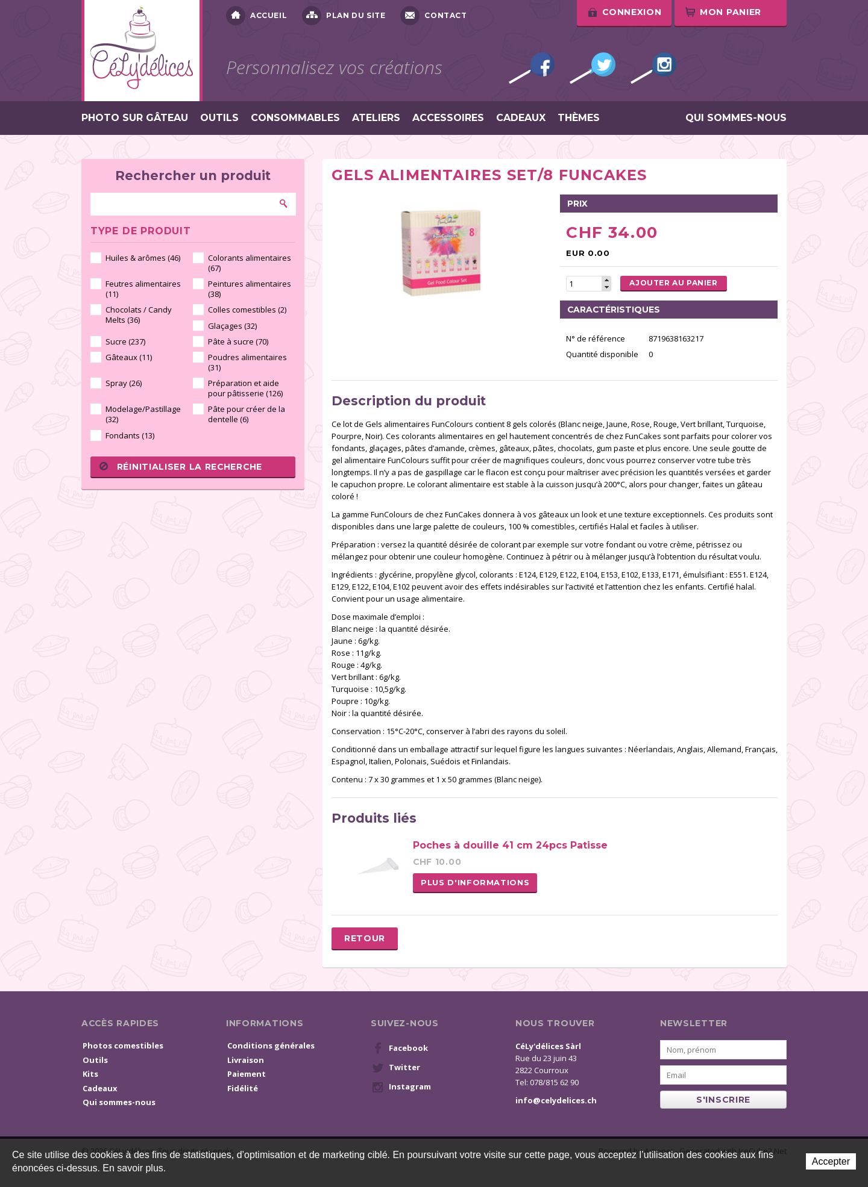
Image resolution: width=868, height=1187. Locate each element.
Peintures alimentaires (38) (249, 288)
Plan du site (343, 15)
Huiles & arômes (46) (142, 257)
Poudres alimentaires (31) (247, 362)
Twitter (592, 68)
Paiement (246, 1073)
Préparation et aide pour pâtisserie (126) (245, 388)
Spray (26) (123, 383)
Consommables (295, 118)
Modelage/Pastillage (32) (143, 414)
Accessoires (448, 118)
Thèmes (579, 118)
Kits (90, 1073)
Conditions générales (271, 1045)
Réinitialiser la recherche (180, 466)
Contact (433, 15)
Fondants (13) (129, 435)
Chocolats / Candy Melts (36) (138, 314)
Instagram (653, 68)
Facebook (532, 68)
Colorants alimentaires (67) (249, 262)
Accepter (831, 1161)
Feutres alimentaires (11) (143, 288)
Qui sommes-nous (736, 118)
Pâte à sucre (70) (238, 341)
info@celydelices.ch (556, 1100)
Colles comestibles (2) (247, 309)
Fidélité (242, 1088)
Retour (364, 938)
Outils (219, 118)
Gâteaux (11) (128, 357)
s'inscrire (723, 1099)
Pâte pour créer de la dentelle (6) (246, 414)
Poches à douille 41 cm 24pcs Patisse (510, 845)
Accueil (256, 15)
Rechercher (283, 203)
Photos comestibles (123, 1045)
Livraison (245, 1060)
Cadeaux (521, 118)
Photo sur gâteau (134, 118)
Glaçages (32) (232, 325)
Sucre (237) (125, 341)
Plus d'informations (475, 882)
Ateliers (376, 118)
